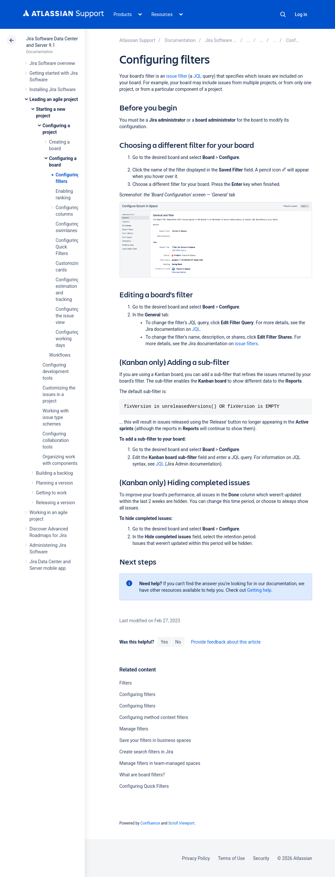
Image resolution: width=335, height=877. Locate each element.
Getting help (259, 590)
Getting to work (51, 492)
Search (283, 14)
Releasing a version (55, 502)
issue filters (246, 343)
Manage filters (134, 728)
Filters (125, 683)
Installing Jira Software (52, 89)
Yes (164, 642)
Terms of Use (231, 858)
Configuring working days (67, 338)
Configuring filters (137, 694)
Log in (301, 14)
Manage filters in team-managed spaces (159, 763)
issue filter (176, 76)
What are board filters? (142, 774)
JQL (197, 76)
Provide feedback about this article (225, 642)
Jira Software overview (52, 63)
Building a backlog (54, 473)
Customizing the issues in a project (59, 394)
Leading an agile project (53, 99)
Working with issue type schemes (56, 417)
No (178, 642)
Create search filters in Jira (146, 751)
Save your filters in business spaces (155, 740)
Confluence (150, 823)
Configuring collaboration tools (56, 440)
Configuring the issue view (67, 316)
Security (261, 858)
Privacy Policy (196, 858)
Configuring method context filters (153, 717)
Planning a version (54, 483)
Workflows (59, 355)
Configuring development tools (56, 371)
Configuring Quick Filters (144, 786)
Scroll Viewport (181, 823)
